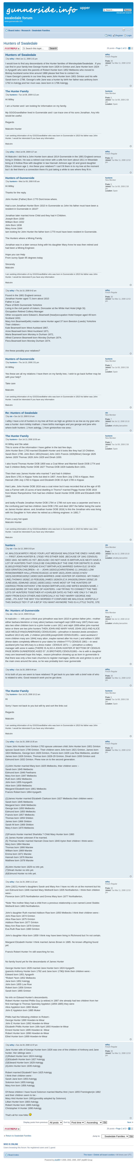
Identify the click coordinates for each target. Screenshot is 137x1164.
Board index (14, 30)
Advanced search (124, 13)
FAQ (110, 35)
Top (131, 86)
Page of (121, 48)
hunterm (13, 95)
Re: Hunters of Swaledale (21, 412)
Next (129, 1122)
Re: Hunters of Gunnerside (22, 610)
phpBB (57, 1160)
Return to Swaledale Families (18, 1136)
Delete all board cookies (104, 1155)
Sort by (74, 1122)
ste (11, 416)
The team (88, 1155)
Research (25, 30)
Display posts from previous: (43, 1122)
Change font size (129, 29)
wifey (12, 59)
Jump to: (96, 1136)
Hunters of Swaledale (20, 43)
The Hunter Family (17, 91)
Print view (124, 29)
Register (119, 35)
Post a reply (12, 48)
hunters (10, 545)
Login (129, 35)
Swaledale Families (41, 30)
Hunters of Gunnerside (19, 177)
